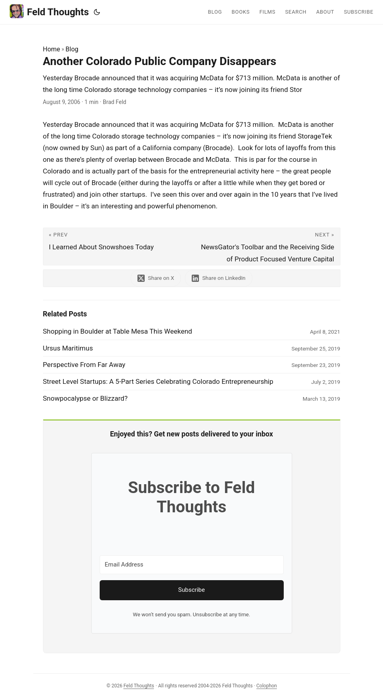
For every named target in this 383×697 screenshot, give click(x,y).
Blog (72, 49)
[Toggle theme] (97, 12)
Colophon (266, 686)
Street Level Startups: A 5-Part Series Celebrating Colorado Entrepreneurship (158, 381)
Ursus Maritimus (68, 348)
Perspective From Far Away (84, 365)
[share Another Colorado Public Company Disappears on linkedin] (218, 278)
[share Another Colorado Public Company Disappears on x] (156, 278)
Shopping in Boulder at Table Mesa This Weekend (117, 331)
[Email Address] (192, 564)
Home (51, 49)
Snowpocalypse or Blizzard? (85, 398)
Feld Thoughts (49, 11)
